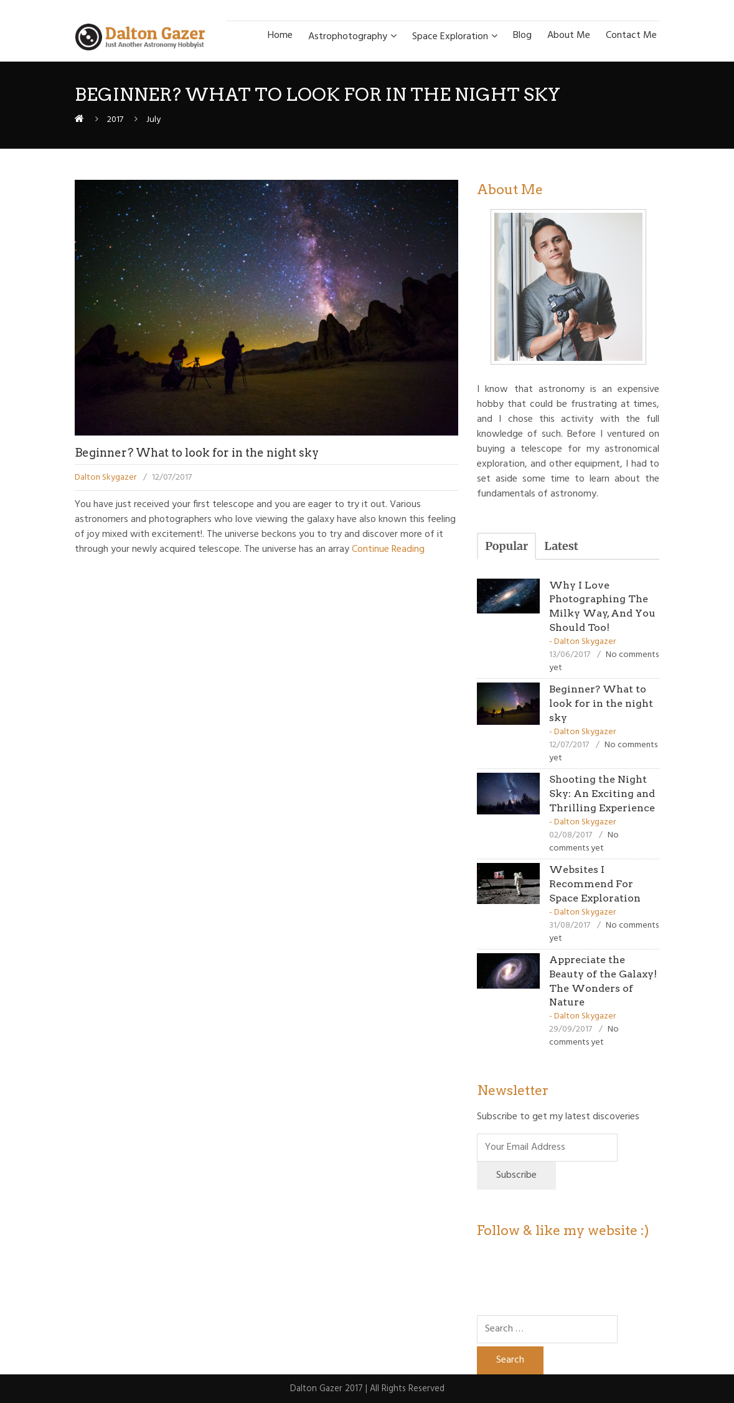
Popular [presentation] (506, 546)
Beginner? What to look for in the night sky (197, 452)
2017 (115, 120)
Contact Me (631, 35)
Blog (522, 35)
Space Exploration (450, 37)
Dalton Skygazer (105, 477)
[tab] (506, 546)
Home (280, 35)
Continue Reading (387, 549)
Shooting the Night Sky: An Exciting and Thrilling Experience (602, 793)
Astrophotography (347, 37)
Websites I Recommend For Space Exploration (595, 884)
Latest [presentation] (561, 546)
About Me (568, 35)
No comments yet (584, 841)
